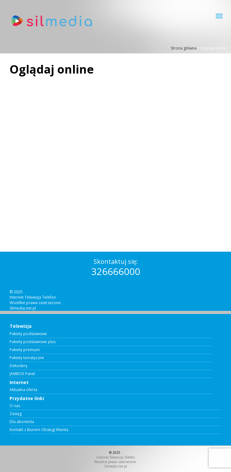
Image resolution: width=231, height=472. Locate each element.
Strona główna (184, 48)
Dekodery (18, 366)
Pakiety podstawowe (28, 334)
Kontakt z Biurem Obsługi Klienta (39, 430)
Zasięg (16, 414)
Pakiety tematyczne (27, 358)
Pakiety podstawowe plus (33, 342)
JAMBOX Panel (22, 374)
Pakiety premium (25, 350)
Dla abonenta (22, 422)
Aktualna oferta (23, 390)
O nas (15, 406)
